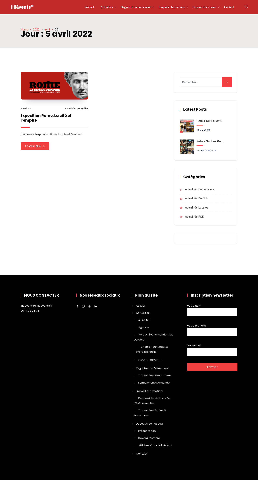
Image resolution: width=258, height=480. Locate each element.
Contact (229, 7)
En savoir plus (32, 146)
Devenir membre (149, 438)
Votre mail (212, 349)
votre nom (212, 309)
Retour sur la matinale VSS (210, 121)
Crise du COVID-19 (150, 360)
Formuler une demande (154, 382)
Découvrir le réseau (204, 7)
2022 (36, 29)
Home (24, 29)
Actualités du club (196, 198)
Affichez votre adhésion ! (155, 445)
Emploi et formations (172, 7)
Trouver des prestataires (154, 375)
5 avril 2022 (26, 108)
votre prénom (212, 329)
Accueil (89, 7)
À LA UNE (143, 320)
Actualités (107, 7)
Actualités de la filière (76, 108)
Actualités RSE (194, 216)
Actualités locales (196, 207)
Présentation (147, 431)
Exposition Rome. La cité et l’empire (46, 118)
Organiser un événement (136, 7)
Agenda (143, 327)
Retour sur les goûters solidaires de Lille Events (210, 141)
